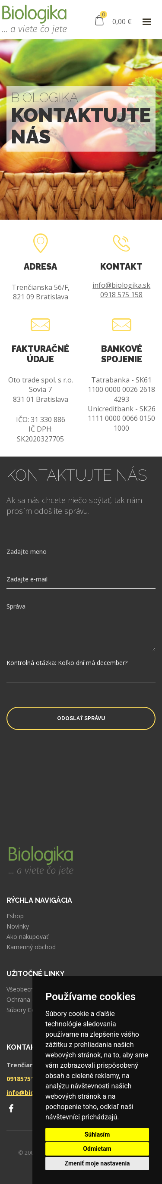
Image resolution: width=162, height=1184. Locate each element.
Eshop (15, 916)
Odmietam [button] (97, 1148)
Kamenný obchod (31, 947)
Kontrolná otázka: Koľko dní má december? (66, 663)
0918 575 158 (121, 294)
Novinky (17, 926)
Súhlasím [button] (97, 1134)
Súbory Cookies (28, 1010)
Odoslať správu (81, 718)
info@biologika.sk (121, 285)
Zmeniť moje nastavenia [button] (97, 1163)
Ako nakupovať (27, 937)
